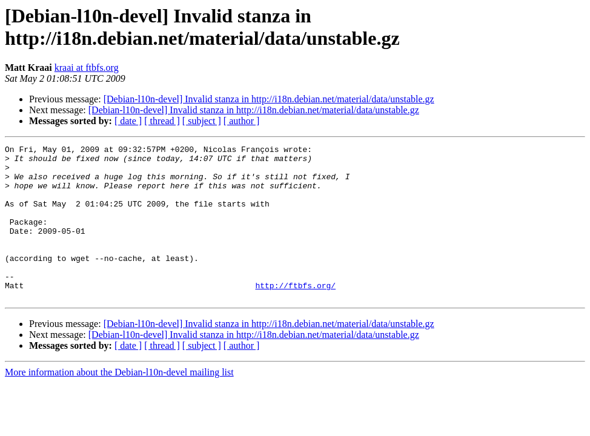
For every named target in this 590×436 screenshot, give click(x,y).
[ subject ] (201, 121)
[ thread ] (162, 121)
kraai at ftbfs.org (87, 67)
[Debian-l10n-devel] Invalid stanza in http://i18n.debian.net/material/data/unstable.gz (269, 99)
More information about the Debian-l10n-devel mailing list (119, 403)
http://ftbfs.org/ (295, 314)
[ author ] (242, 121)
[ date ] (128, 121)
